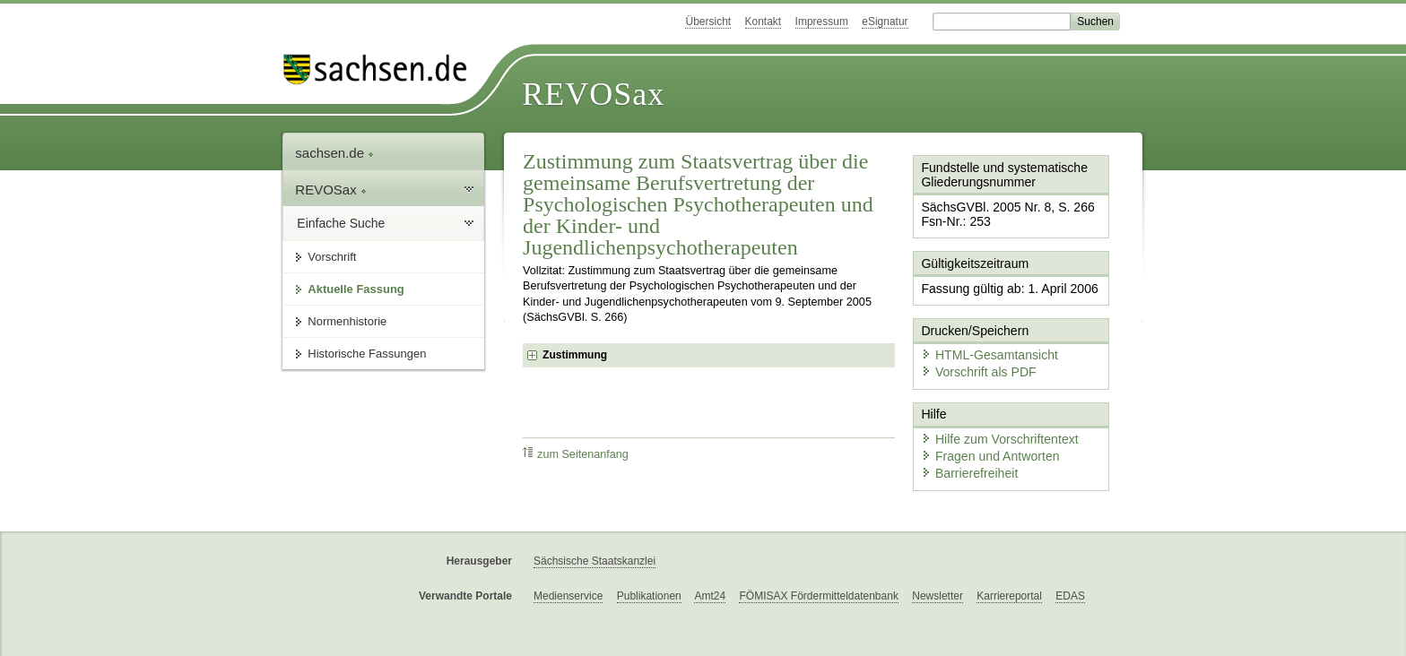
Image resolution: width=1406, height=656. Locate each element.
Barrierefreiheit (964, 450)
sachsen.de (334, 152)
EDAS (1070, 577)
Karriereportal (1009, 577)
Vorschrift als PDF (972, 356)
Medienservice (568, 577)
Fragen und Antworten (982, 434)
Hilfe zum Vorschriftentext (991, 419)
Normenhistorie (347, 321)
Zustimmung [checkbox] (574, 355)
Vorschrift (332, 256)
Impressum (821, 21)
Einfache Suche (341, 223)
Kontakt (763, 21)
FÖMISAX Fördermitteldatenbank (818, 577)
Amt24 (709, 577)
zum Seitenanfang (576, 454)
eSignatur (884, 21)
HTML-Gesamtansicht (982, 341)
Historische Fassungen (367, 353)
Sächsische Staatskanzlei (594, 542)
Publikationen (649, 577)
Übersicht (708, 21)
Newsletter (937, 577)
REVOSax (593, 94)
